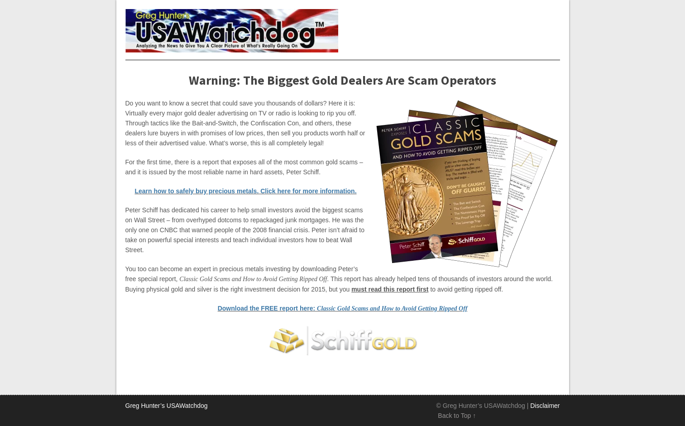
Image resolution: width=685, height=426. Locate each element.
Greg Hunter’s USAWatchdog (166, 405)
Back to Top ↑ (457, 415)
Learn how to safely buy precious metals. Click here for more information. (245, 191)
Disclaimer (545, 405)
